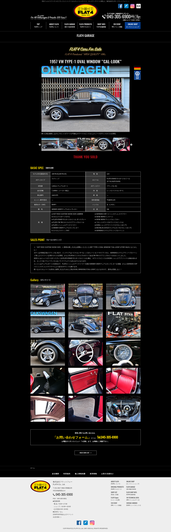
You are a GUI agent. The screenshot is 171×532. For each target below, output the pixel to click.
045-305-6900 (64, 494)
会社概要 (55, 474)
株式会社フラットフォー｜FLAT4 (85, 12)
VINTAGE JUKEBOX (133, 504)
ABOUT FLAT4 (54, 25)
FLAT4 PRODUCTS (85, 25)
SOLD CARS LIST (84, 453)
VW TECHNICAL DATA (132, 499)
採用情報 (93, 474)
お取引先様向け (107, 474)
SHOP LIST (114, 493)
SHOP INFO (101, 25)
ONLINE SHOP (133, 25)
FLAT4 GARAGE (70, 25)
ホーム (32, 468)
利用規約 (66, 474)
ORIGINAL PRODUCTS (117, 488)
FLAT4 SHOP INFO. (131, 493)
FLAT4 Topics (115, 499)
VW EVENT (117, 25)
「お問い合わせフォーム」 (72, 437)
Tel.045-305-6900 (107, 437)
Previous (40, 145)
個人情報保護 (80, 474)
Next (131, 145)
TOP (38, 25)
